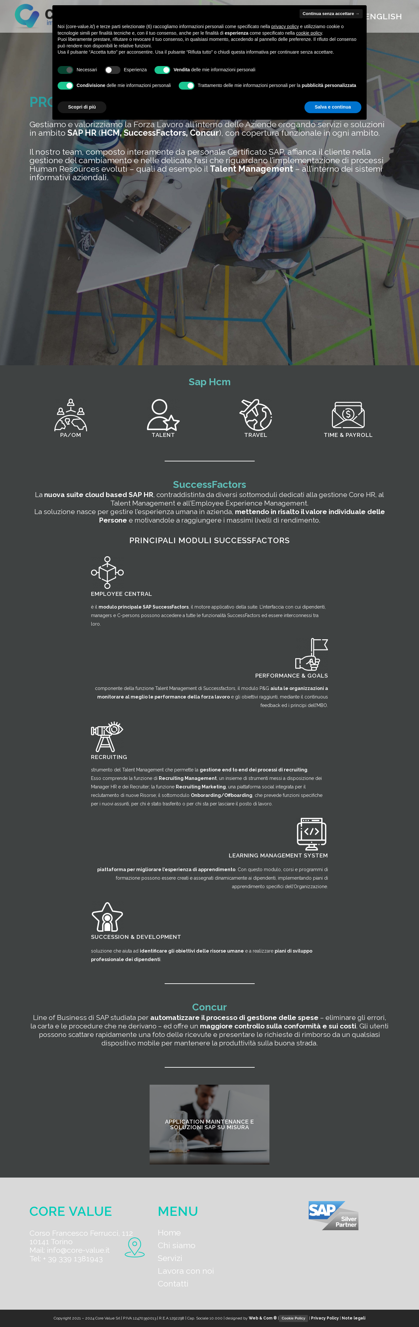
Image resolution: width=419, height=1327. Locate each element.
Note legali (353, 1318)
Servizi (170, 1258)
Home (169, 1232)
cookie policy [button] (309, 33)
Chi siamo (176, 1245)
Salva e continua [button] (333, 107)
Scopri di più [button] (82, 107)
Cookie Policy (293, 1318)
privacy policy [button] (285, 26)
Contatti (173, 1283)
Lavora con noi (186, 1270)
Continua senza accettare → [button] (331, 13)
